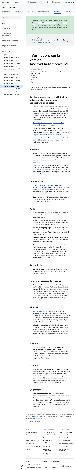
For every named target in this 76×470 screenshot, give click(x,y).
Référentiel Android (31, 432)
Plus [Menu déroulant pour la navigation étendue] (16, 2)
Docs (36, 49)
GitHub (28, 449)
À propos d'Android (31, 461)
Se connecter (69, 2)
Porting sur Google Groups (47, 454)
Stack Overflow (63, 446)
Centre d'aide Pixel (64, 435)
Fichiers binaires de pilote (33, 446)
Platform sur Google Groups (47, 445)
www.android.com (64, 440)
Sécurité (30, 11)
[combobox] (36, 2)
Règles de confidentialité (40, 464)
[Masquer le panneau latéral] (21, 467)
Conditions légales (54, 461)
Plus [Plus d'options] (67, 11)
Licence (29, 464)
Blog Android (46, 438)
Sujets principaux (43, 11)
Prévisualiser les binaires (32, 440)
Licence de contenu (32, 416)
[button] (10, 28)
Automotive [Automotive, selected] (57, 11)
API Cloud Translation (42, 42)
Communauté (43, 461)
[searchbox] (12, 17)
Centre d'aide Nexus (65, 438)
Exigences (29, 435)
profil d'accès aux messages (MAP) (44, 170)
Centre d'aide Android (65, 432)
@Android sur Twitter (48, 432)
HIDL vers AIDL (54, 239)
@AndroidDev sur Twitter (50, 435)
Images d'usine (30, 443)
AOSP (31, 49)
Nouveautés (6, 11)
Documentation (8, 7)
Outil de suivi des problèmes (64, 449)
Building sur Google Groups (47, 449)
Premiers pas (19, 11)
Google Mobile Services (66, 443)
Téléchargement (30, 438)
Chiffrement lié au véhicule (42, 311)
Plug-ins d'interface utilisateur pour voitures (47, 135)
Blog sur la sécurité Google (48, 441)
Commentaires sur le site (34, 467)
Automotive (43, 49)
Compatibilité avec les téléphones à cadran (48, 123)
